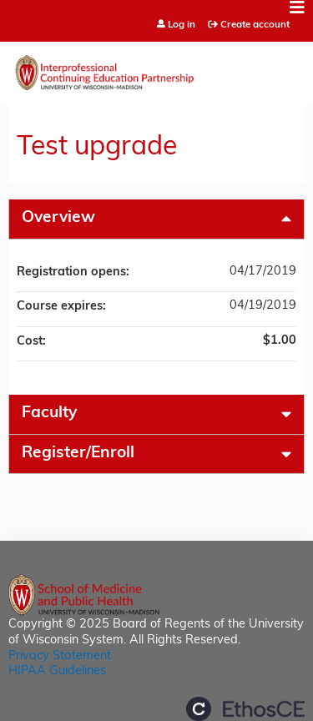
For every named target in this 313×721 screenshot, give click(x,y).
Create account (255, 25)
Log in (181, 25)
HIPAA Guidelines (57, 671)
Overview (58, 218)
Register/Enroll (78, 453)
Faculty (49, 413)
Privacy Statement (59, 656)
